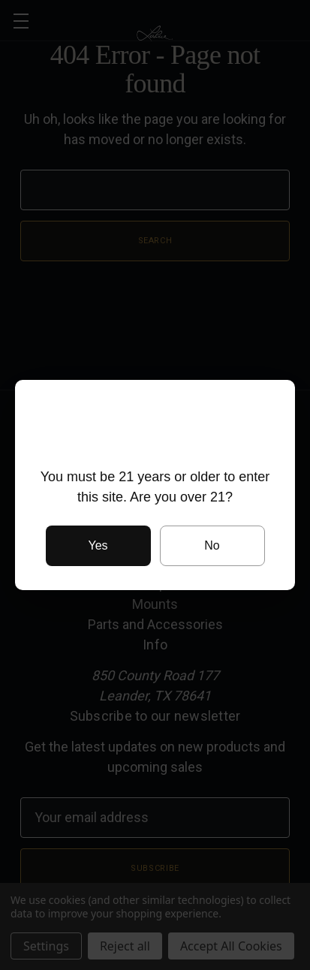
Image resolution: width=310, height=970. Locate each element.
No (211, 545)
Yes (97, 545)
